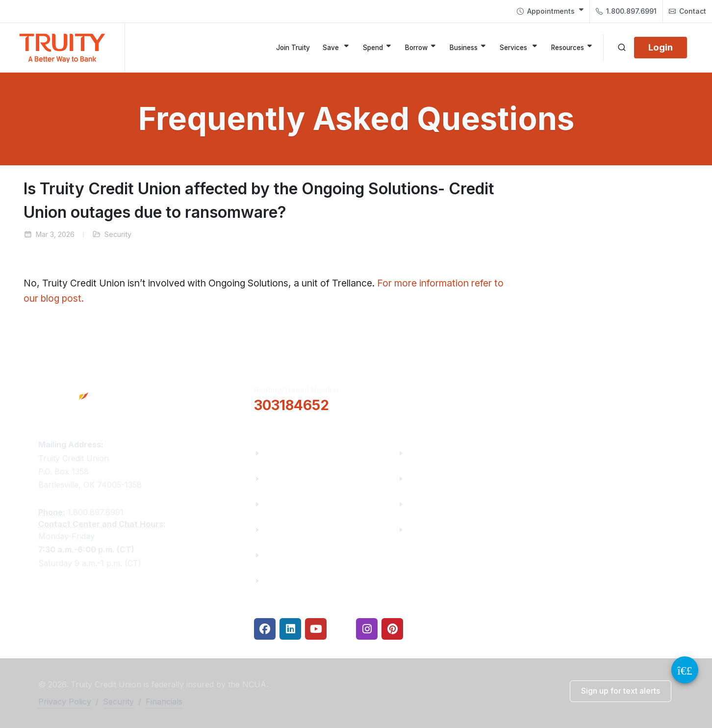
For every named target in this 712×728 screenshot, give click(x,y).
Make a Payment (440, 478)
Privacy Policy (64, 701)
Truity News (287, 478)
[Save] (336, 47)
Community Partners (304, 529)
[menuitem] (550, 11)
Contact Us (285, 555)
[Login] (660, 47)
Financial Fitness (440, 453)
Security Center (437, 529)
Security (118, 701)
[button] (447, 398)
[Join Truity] (293, 47)
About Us (282, 453)
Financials (284, 580)
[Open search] (622, 47)
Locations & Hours (589, 397)
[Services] (519, 47)
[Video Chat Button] (684, 669)
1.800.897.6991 (626, 11)
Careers (279, 504)
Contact (687, 11)
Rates (418, 504)
